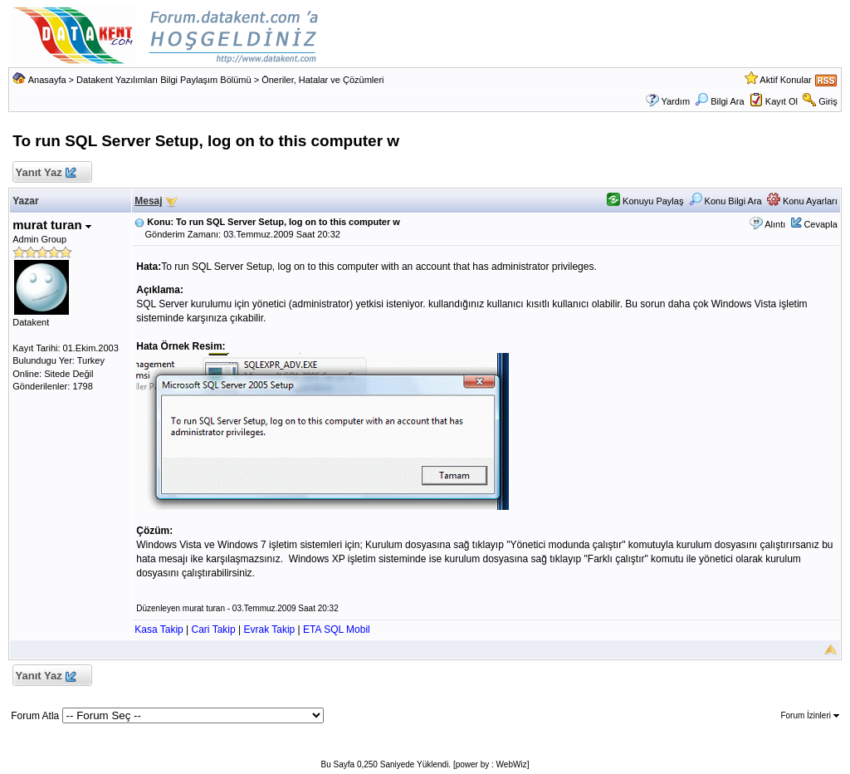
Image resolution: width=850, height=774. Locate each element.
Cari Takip (214, 629)
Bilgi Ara (719, 101)
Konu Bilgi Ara (725, 201)
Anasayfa (47, 80)
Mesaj (148, 201)
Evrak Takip (269, 629)
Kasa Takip (158, 629)
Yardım (675, 101)
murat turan (51, 225)
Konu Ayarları (802, 201)
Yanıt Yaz (45, 173)
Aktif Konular (785, 80)
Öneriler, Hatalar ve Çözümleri (322, 80)
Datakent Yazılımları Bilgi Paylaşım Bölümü (164, 80)
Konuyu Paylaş (645, 201)
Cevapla (820, 224)
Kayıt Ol (781, 101)
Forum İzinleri (809, 715)
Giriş (828, 101)
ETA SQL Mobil (336, 629)
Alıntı (775, 224)
